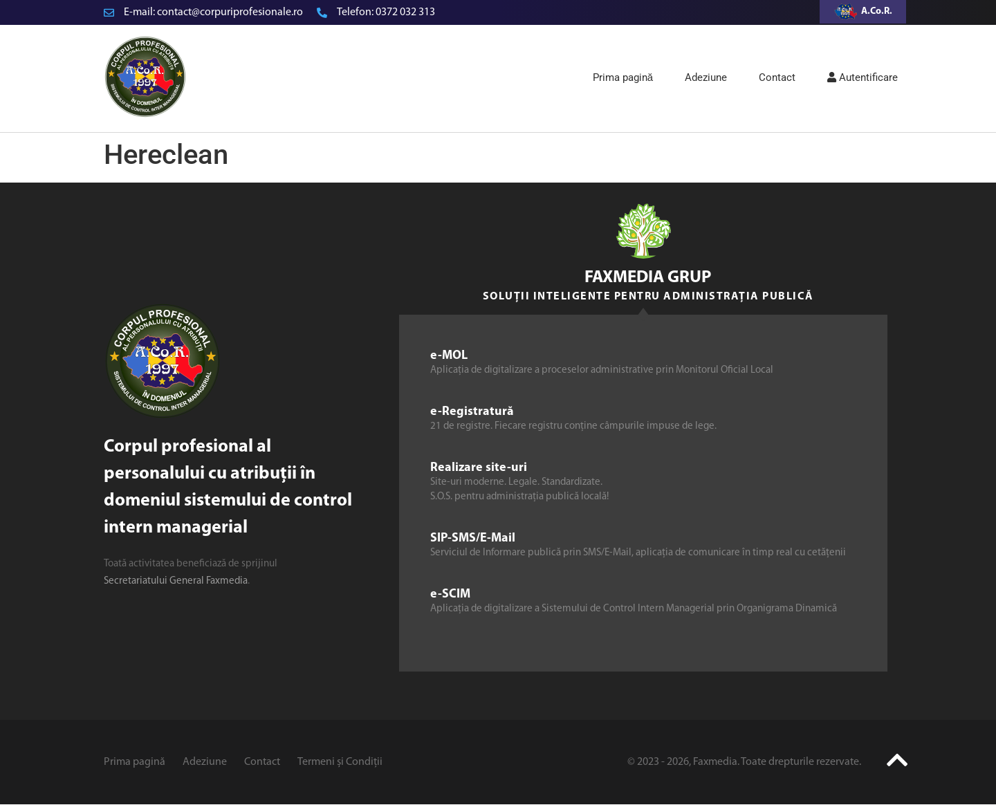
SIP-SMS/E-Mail (472, 538)
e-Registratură (472, 411)
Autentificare (862, 77)
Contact (777, 77)
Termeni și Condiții (339, 762)
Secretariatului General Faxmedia (176, 581)
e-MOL (449, 355)
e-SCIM (450, 594)
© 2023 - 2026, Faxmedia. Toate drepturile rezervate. (744, 762)
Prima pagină (623, 77)
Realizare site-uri (478, 467)
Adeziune (706, 77)
